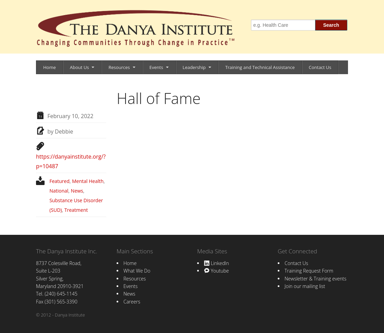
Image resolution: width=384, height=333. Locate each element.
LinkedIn (216, 263)
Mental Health (88, 181)
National (58, 190)
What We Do (136, 270)
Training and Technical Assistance (260, 67)
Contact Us (320, 67)
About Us (79, 67)
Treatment (76, 210)
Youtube (216, 270)
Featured (59, 181)
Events (156, 67)
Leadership (194, 67)
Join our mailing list (305, 286)
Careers (131, 301)
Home (49, 67)
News (77, 190)
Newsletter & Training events (315, 278)
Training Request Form (309, 270)
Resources (119, 67)
